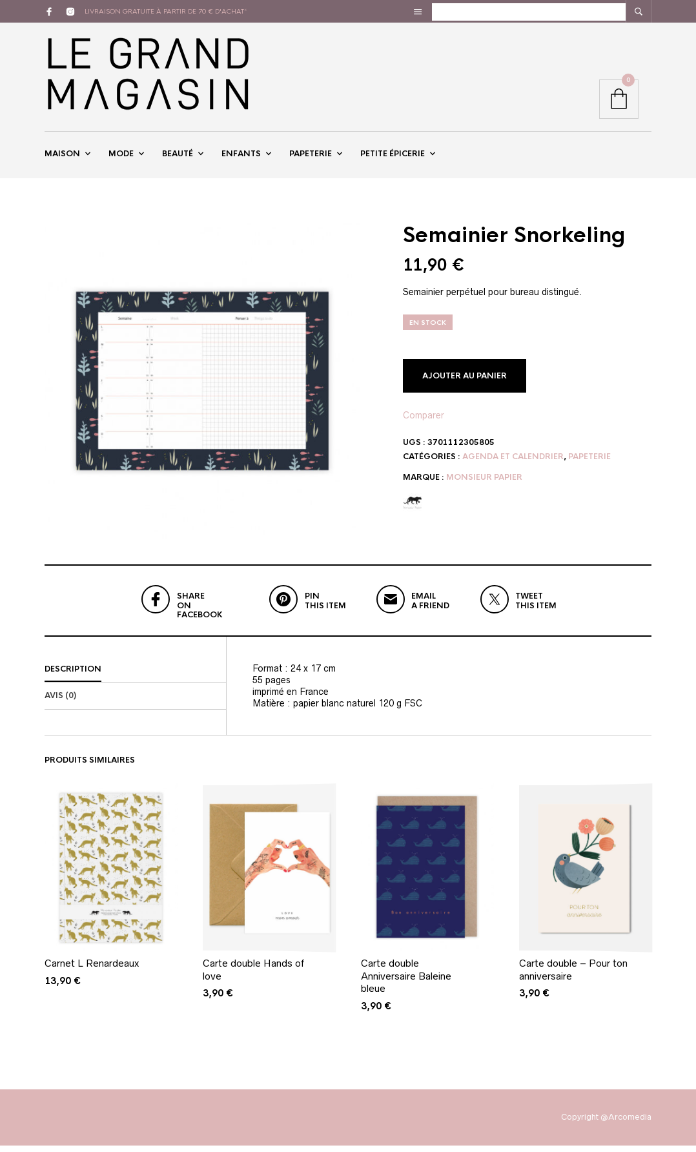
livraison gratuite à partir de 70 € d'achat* (166, 11)
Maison (62, 157)
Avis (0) (60, 702)
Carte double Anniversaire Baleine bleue (406, 983)
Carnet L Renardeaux (92, 970)
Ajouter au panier (464, 382)
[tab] (135, 676)
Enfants (241, 157)
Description (73, 675)
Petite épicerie (392, 157)
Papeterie (310, 157)
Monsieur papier (484, 483)
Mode (121, 157)
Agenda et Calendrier (513, 463)
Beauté (177, 157)
